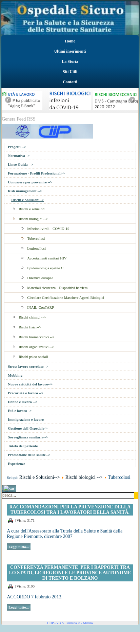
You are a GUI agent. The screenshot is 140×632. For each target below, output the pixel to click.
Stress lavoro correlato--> (28, 366)
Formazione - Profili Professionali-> (36, 173)
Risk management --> (25, 191)
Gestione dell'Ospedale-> (27, 428)
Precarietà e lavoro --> (25, 393)
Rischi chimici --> (32, 317)
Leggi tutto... (18, 547)
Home (70, 41)
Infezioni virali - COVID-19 (48, 229)
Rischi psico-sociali (33, 357)
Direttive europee (40, 278)
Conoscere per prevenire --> (30, 182)
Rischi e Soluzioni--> (27, 200)
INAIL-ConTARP (40, 307)
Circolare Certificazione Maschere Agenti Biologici (65, 297)
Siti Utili (70, 71)
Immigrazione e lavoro (26, 419)
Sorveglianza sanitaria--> (28, 437)
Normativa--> (18, 156)
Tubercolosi (36, 238)
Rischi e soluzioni (32, 209)
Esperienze (16, 464)
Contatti (70, 81)
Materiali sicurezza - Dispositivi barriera (57, 288)
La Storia (70, 61)
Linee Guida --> (20, 164)
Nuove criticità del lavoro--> (30, 384)
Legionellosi (36, 248)
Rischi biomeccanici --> (37, 337)
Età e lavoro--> (20, 411)
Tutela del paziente (23, 446)
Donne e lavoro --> (22, 402)
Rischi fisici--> (30, 327)
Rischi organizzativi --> (36, 347)
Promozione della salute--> (29, 455)
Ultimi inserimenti (70, 51)
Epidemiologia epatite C (45, 268)
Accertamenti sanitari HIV (47, 258)
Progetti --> (17, 147)
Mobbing (15, 375)
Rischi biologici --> (33, 219)
